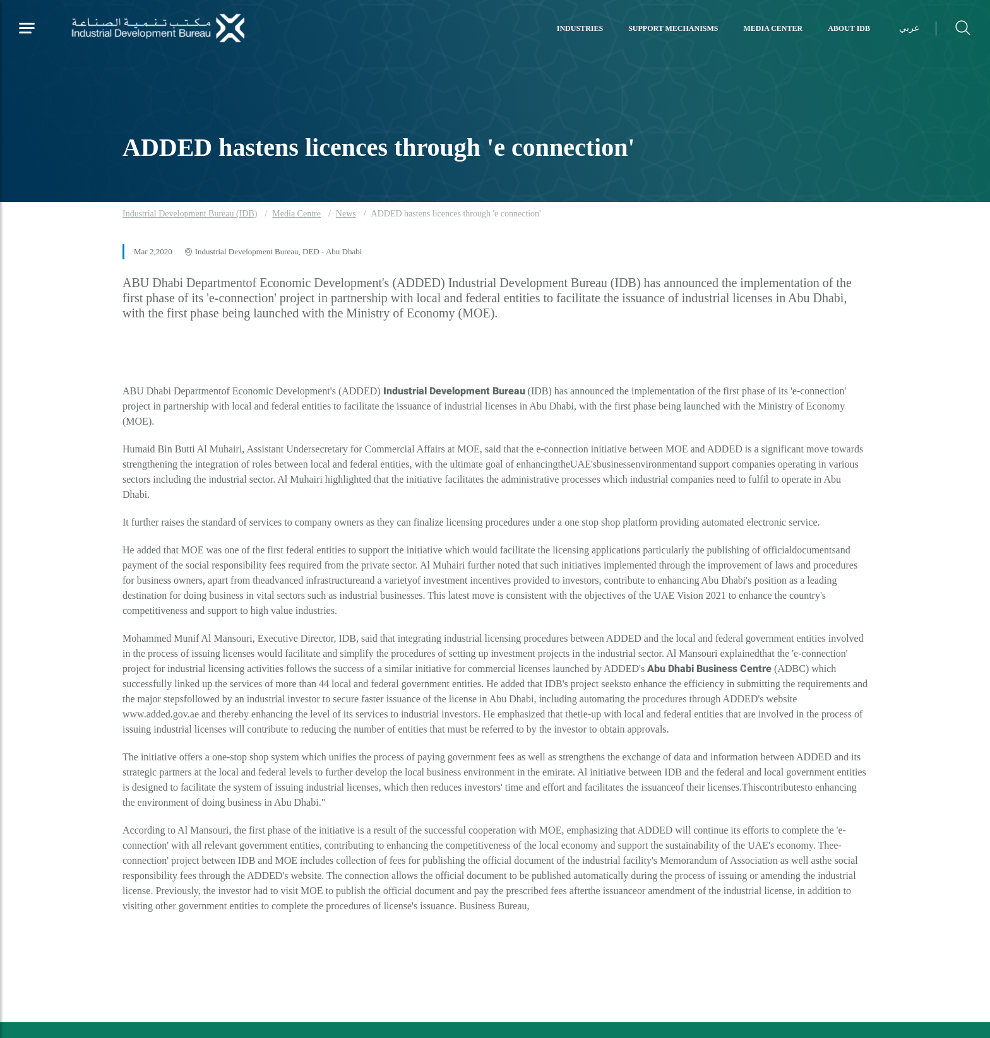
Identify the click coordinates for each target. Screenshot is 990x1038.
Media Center (773, 28)
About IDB (849, 28)
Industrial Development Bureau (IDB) (189, 213)
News (346, 213)
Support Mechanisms (673, 28)
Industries (580, 28)
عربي (909, 28)
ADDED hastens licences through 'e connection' (456, 213)
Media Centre (296, 213)
